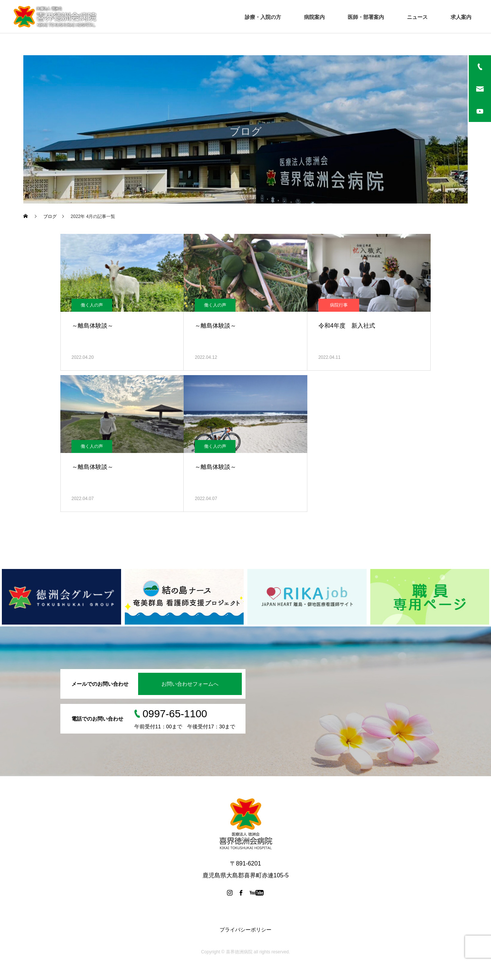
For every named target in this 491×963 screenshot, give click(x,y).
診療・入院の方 (263, 17)
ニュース (417, 17)
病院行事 (339, 305)
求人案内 (461, 17)
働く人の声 (92, 305)
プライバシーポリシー (245, 930)
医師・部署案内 (366, 17)
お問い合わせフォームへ (189, 684)
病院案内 (314, 17)
